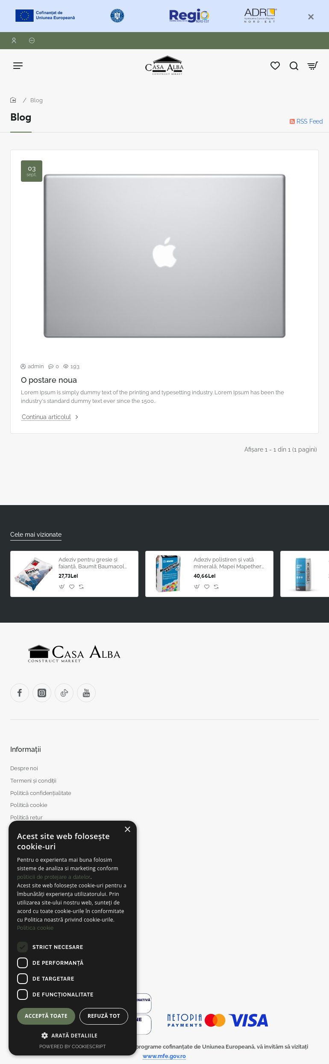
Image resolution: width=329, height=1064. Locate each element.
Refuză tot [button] (104, 1016)
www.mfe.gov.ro (164, 1056)
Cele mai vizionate (36, 534)
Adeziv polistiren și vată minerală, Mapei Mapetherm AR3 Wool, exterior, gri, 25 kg (230, 563)
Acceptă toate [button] (46, 1016)
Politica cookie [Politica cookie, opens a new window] (35, 928)
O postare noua (49, 379)
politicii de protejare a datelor (54, 877)
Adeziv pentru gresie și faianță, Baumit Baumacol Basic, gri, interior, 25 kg (91, 563)
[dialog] (73, 938)
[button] (197, 586)
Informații (25, 749)
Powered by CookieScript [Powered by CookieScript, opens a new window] (72, 1046)
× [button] (127, 830)
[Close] (311, 17)
